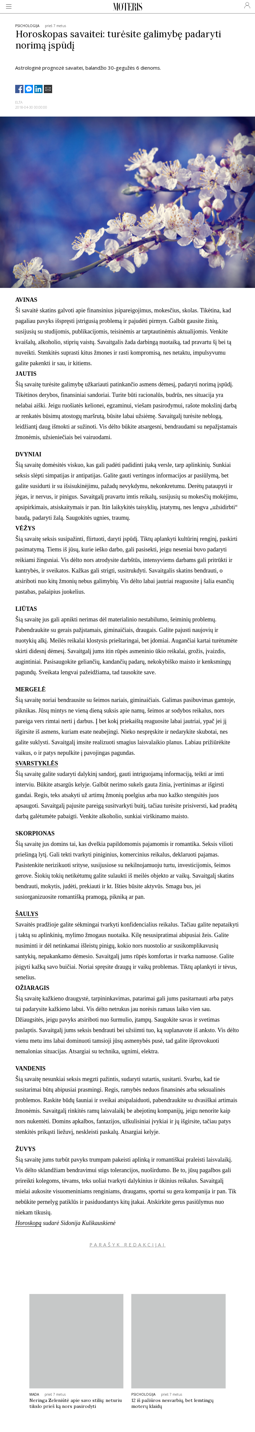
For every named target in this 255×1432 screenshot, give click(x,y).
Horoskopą (28, 1223)
